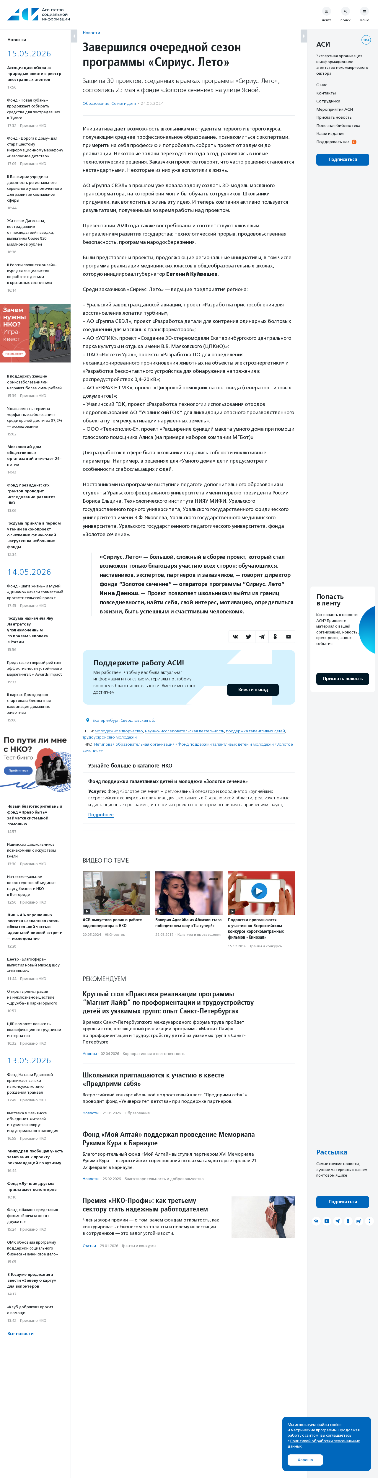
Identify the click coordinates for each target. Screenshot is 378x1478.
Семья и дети (123, 103)
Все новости (20, 1334)
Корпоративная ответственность (154, 1053)
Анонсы (90, 1053)
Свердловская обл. (138, 720)
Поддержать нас (332, 141)
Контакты (326, 93)
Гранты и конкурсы (266, 946)
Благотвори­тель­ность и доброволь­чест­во (164, 1179)
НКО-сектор (115, 934)
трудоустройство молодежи (110, 737)
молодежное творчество (119, 731)
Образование (96, 103)
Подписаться (342, 159)
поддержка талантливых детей (255, 731)
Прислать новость (334, 117)
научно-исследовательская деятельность (184, 731)
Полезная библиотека (338, 125)
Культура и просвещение (199, 934)
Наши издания (330, 133)
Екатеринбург (105, 720)
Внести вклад (253, 690)
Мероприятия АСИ (334, 109)
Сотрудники (328, 101)
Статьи (89, 1246)
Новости (91, 32)
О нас (321, 84)
